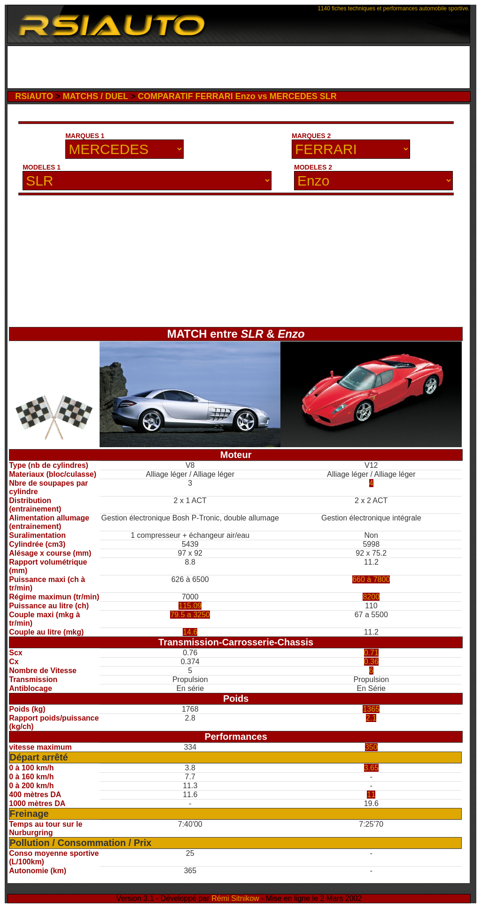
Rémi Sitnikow (235, 898)
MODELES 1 (42, 167)
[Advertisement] (238, 67)
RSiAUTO (34, 96)
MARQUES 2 (311, 136)
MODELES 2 (313, 167)
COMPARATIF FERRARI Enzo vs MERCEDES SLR (237, 96)
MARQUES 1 (84, 136)
